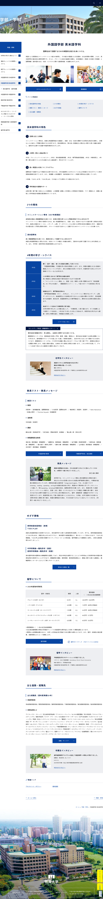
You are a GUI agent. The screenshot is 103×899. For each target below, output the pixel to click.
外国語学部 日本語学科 (8, 77)
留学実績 (44, 639)
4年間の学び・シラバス (86, 104)
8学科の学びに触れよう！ (9, 56)
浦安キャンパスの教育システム (8, 62)
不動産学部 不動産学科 (8, 106)
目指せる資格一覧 (63, 565)
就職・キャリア (64, 738)
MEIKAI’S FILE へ (59, 373)
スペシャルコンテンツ (43, 89)
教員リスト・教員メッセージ (39, 107)
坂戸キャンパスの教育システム (8, 70)
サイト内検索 (94, 3)
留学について (83, 107)
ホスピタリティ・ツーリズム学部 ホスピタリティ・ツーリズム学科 (8, 113)
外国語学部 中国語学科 (8, 94)
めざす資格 (57, 107)
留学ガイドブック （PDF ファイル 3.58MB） (85, 640)
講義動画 (84, 89)
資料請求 (55, 784)
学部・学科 (10, 47)
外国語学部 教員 (43, 451)
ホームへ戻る (32, 796)
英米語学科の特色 (35, 104)
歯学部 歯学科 (5, 130)
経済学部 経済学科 (7, 100)
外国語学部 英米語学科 (8, 83)
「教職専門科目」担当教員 (84, 451)
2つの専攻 (57, 104)
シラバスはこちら (63, 320)
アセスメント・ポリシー (33, 784)
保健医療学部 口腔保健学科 (9, 123)
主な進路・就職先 (35, 110)
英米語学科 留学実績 (10, 89)
